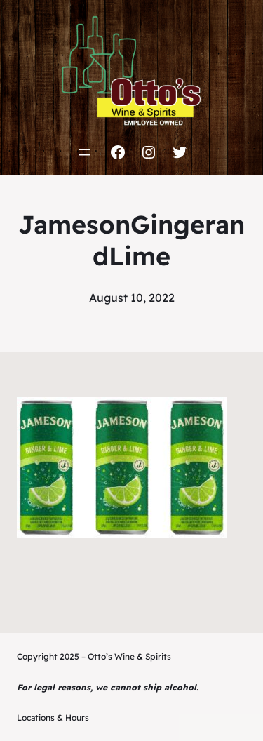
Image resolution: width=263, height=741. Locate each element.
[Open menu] (84, 152)
